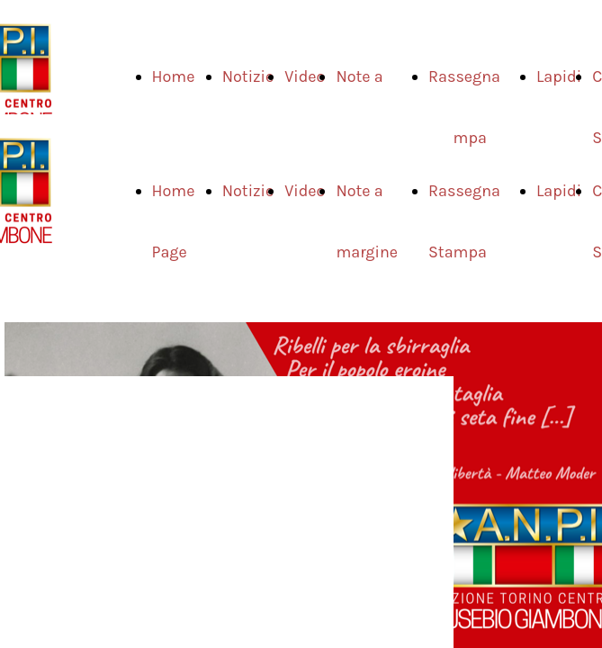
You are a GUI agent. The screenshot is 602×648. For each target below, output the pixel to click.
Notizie (248, 76)
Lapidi (558, 76)
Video (304, 76)
